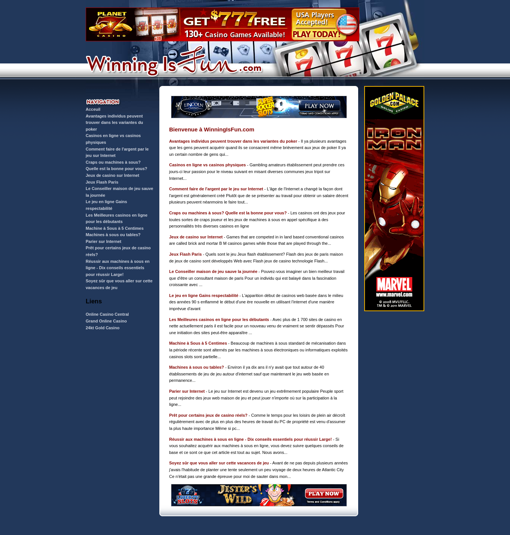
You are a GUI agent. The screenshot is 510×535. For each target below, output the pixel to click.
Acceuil (93, 109)
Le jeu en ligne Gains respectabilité (203, 295)
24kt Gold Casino (103, 328)
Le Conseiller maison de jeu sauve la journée (213, 271)
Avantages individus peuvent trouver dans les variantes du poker (114, 122)
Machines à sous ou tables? (113, 234)
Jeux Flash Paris (102, 182)
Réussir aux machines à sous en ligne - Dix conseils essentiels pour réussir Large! (118, 268)
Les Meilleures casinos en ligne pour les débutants (219, 319)
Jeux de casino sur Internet (112, 175)
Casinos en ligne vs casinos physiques (207, 165)
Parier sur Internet (103, 241)
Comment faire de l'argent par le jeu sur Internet (216, 189)
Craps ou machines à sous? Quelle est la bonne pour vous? (228, 213)
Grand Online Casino (106, 321)
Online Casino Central (107, 314)
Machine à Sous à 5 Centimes (115, 228)
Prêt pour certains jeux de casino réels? (208, 415)
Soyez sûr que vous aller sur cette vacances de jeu (219, 463)
